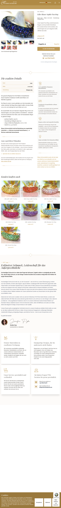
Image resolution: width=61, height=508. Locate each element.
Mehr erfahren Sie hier (6, 161)
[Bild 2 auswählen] (9, 43)
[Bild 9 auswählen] (14, 48)
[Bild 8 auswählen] (9, 48)
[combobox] (44, 44)
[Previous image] (2, 25)
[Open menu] (59, 3)
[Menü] (59, 493)
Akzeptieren (39, 502)
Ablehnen (47, 502)
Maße (4, 86)
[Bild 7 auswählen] (3, 48)
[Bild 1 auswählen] (3, 43)
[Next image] (32, 25)
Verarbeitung (6, 89)
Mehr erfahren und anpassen (55, 502)
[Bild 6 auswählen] (31, 43)
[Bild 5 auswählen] (26, 43)
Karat (4, 83)
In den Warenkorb (49, 48)
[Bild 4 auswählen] (20, 43)
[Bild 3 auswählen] (14, 43)
